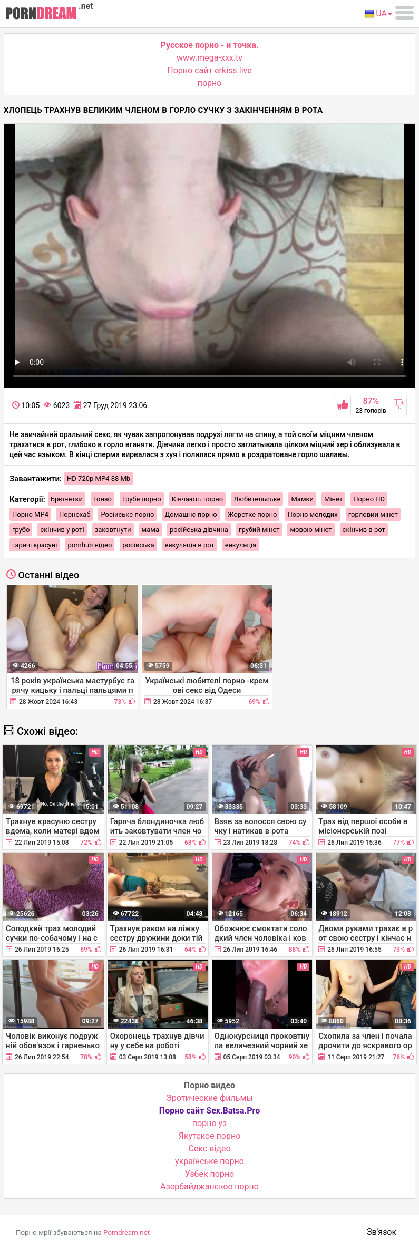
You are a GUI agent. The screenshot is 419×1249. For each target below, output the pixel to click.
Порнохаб (74, 514)
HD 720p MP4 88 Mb (98, 478)
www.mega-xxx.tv (209, 58)
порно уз (209, 1123)
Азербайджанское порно (209, 1187)
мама (150, 530)
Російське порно (127, 514)
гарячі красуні (34, 545)
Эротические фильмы (209, 1098)
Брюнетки (67, 499)
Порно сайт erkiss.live (209, 70)
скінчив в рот (364, 530)
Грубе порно (141, 499)
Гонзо (102, 499)
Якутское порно (210, 1136)
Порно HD (369, 499)
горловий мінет (373, 514)
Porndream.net (126, 1232)
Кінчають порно (197, 499)
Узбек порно (210, 1174)
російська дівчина (199, 530)
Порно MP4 (30, 514)
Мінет (333, 499)
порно (210, 83)
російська (138, 545)
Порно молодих (312, 514)
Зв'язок (381, 1232)
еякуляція (241, 545)
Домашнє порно (191, 514)
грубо (21, 530)
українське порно (209, 1161)
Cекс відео (209, 1149)
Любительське (256, 499)
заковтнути (113, 530)
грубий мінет (259, 530)
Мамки (302, 499)
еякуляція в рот (190, 545)
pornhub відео (89, 545)
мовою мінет (311, 530)
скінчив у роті (62, 530)
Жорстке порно (252, 514)
